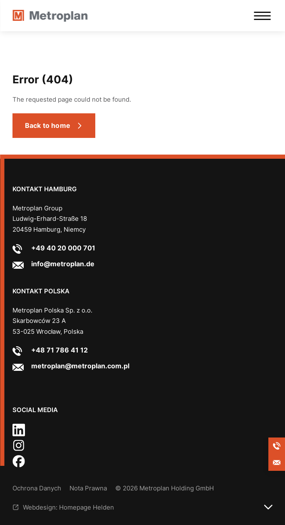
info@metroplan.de (62, 264)
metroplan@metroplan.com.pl (80, 366)
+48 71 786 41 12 (59, 350)
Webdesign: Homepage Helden (68, 507)
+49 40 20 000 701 (63, 248)
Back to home (47, 125)
